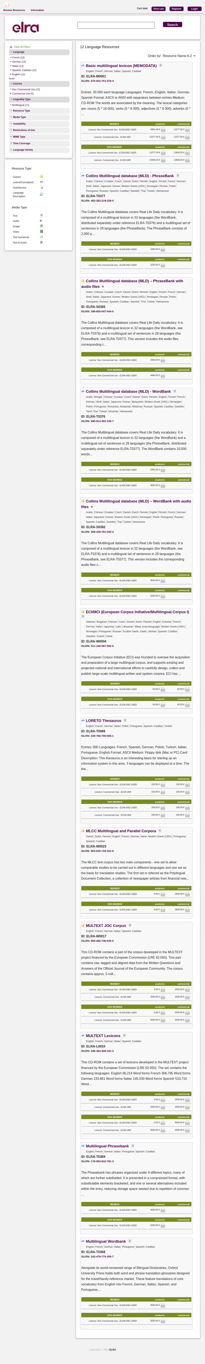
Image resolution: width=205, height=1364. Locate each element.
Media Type (19, 117)
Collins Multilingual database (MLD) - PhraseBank (130, 176)
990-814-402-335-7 (102, 421)
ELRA (113, 1349)
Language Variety (23, 149)
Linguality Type (21, 99)
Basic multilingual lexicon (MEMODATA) (121, 66)
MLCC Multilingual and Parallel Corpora (121, 831)
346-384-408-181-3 (102, 1050)
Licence (17, 83)
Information (37, 10)
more (11, 78)
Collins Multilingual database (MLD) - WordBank (128, 391)
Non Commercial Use (23, 89)
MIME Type (19, 136)
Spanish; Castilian (21, 70)
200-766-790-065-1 (102, 735)
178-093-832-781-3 (102, 1161)
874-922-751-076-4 (102, 80)
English (16, 74)
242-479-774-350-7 (102, 1256)
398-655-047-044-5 (102, 311)
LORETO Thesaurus (103, 721)
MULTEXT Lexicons (103, 1036)
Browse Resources (14, 10)
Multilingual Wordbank (106, 1241)
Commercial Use (21, 93)
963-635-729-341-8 (102, 850)
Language (18, 52)
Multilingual (18, 105)
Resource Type (21, 110)
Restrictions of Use (24, 130)
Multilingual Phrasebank (107, 1146)
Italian (15, 66)
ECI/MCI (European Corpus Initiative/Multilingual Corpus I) (137, 612)
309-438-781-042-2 (102, 531)
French (16, 57)
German (16, 61)
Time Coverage (21, 143)
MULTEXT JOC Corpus (106, 926)
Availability (19, 123)
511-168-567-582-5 (102, 645)
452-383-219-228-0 (102, 200)
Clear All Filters (22, 47)
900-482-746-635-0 (102, 940)
